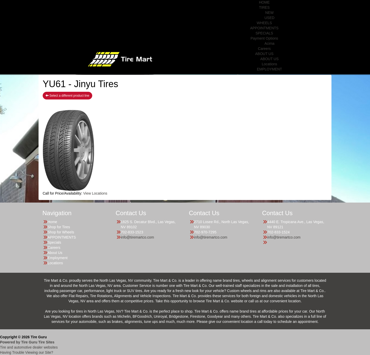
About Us (55, 253)
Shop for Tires (59, 227)
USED (269, 18)
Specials (54, 242)
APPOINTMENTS (264, 28)
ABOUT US (264, 54)
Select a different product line (67, 95)
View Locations (95, 193)
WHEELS (264, 23)
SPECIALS (264, 33)
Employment (58, 258)
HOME (264, 2)
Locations (269, 64)
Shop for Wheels (61, 232)
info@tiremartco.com (137, 237)
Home (52, 222)
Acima (269, 43)
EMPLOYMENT (269, 69)
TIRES (264, 7)
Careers (264, 49)
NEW (269, 13)
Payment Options (264, 38)
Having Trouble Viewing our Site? (26, 352)
